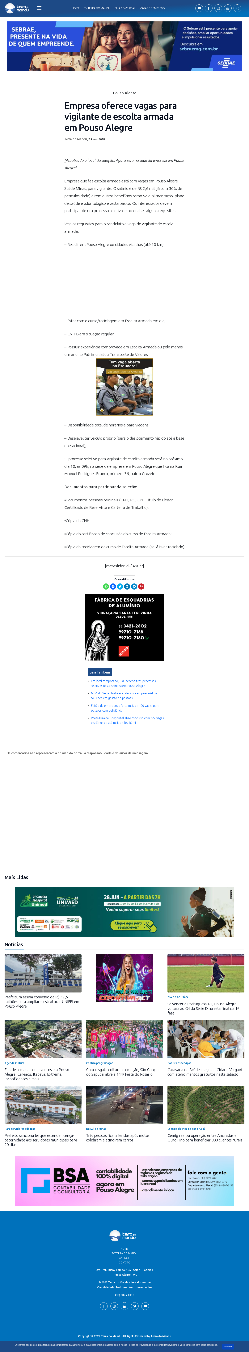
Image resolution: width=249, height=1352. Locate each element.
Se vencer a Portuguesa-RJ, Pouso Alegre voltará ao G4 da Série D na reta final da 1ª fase (203, 1008)
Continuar (228, 1346)
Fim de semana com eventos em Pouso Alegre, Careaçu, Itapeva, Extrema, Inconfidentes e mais (37, 1074)
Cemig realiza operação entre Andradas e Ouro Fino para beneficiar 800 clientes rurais (204, 1137)
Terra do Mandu (75, 139)
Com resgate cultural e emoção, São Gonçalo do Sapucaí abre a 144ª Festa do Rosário (123, 1071)
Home (76, 8)
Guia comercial (125, 8)
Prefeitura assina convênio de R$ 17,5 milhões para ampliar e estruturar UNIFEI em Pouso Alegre (42, 1001)
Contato (124, 1262)
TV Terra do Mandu (124, 1253)
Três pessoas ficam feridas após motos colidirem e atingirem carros (118, 1137)
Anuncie (124, 1257)
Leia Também (100, 672)
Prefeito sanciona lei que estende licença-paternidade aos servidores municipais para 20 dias (41, 1140)
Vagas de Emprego (152, 8)
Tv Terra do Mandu (97, 8)
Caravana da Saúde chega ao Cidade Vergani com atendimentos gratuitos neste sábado (204, 1071)
